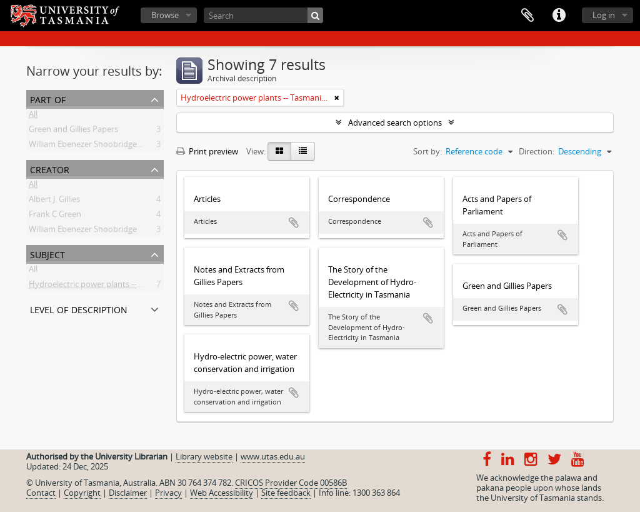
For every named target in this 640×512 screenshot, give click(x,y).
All (33, 116)
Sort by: (427, 151)
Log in (603, 15)
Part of (48, 98)
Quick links (558, 15)
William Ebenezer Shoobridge (83, 231)
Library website (204, 456)
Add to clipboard (294, 222)
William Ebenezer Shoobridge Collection (102, 146)
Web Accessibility (221, 492)
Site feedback (286, 492)
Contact (41, 492)
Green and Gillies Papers (73, 131)
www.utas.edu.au (273, 456)
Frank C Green (55, 216)
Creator (49, 168)
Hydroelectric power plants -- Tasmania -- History (119, 286)
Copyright (82, 492)
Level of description (79, 308)
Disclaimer (128, 492)
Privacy (168, 492)
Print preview (207, 151)
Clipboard (527, 15)
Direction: (536, 151)
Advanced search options (395, 122)
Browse (165, 15)
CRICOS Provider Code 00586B (291, 482)
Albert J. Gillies (54, 201)
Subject (47, 253)
